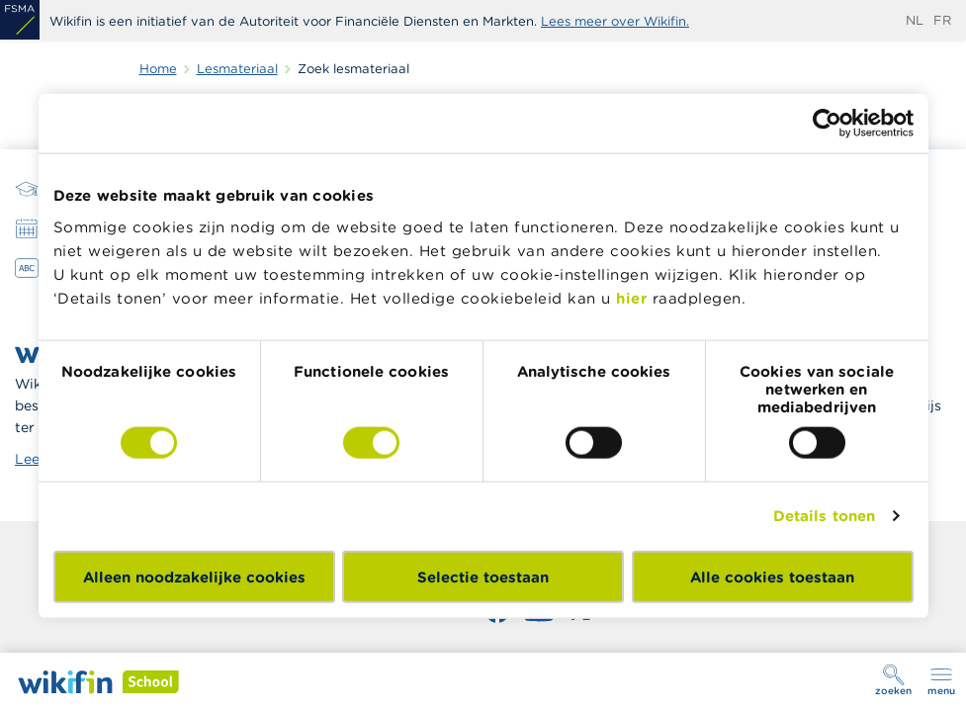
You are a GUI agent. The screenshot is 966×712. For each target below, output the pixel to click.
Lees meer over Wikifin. (615, 21)
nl (914, 20)
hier (631, 297)
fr (942, 20)
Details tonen (824, 515)
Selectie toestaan (483, 576)
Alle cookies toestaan (772, 576)
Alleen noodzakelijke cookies (194, 576)
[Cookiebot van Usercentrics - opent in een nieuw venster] (827, 123)
